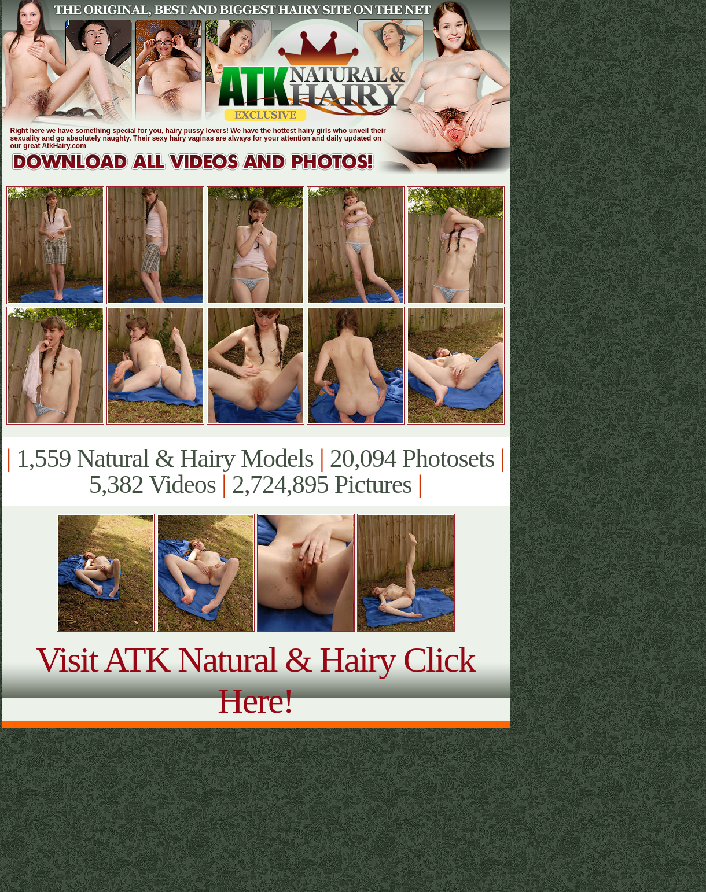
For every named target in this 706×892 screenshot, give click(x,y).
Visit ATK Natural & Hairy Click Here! (255, 680)
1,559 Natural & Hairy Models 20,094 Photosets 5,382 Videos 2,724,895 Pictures (255, 471)
